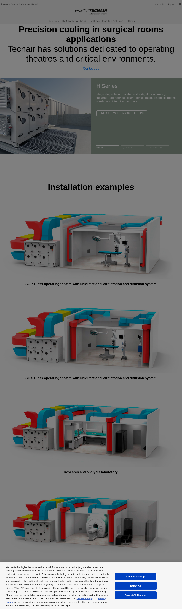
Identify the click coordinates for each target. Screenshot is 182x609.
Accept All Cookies (135, 595)
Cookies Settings (135, 576)
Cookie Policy (84, 598)
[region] (91, 585)
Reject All (135, 586)
